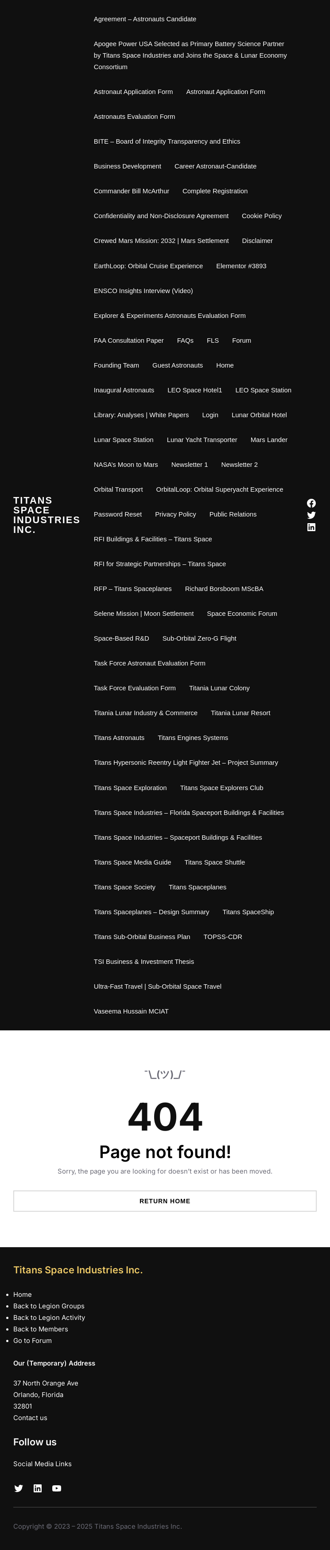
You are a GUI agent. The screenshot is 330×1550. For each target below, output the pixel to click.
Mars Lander (269, 439)
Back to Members (40, 1329)
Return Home (165, 1201)
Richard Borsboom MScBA (224, 588)
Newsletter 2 (239, 464)
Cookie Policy (262, 215)
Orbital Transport (118, 489)
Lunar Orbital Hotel (259, 415)
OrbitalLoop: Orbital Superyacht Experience (219, 489)
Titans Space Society (124, 887)
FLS (213, 340)
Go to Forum (32, 1341)
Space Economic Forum (242, 613)
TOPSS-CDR (223, 936)
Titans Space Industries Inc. (47, 515)
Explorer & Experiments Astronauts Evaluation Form (170, 315)
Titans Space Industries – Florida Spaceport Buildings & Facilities (189, 812)
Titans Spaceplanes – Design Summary (152, 912)
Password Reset (118, 514)
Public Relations (233, 514)
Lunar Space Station (124, 439)
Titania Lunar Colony (219, 688)
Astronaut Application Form (133, 91)
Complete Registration (215, 191)
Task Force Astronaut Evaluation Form (150, 663)
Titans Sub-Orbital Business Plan (142, 936)
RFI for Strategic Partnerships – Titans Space (160, 564)
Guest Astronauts (177, 365)
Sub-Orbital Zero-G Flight (200, 638)
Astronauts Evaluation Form (134, 116)
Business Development (127, 166)
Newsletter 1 (189, 464)
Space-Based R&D (121, 638)
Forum (241, 340)
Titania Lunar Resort (240, 712)
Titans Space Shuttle (215, 862)
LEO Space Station (264, 390)
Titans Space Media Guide (132, 862)
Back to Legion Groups (49, 1306)
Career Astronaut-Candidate (215, 166)
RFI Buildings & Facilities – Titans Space (153, 539)
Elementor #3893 (241, 266)
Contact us (30, 1418)
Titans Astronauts (119, 737)
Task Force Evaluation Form (135, 688)
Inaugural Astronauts (124, 390)
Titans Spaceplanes (197, 887)
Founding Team (116, 365)
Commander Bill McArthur (131, 191)
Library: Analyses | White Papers (141, 415)
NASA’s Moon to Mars (126, 464)
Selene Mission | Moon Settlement (144, 613)
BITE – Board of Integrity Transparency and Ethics (167, 141)
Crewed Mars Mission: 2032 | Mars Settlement (161, 240)
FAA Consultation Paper (129, 340)
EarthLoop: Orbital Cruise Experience (148, 266)
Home (225, 365)
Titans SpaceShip (248, 912)
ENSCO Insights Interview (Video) (143, 290)
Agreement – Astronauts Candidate (145, 19)
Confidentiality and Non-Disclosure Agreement (161, 215)
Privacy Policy (175, 514)
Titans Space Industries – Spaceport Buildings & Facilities (178, 837)
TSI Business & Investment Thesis (144, 961)
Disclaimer (257, 240)
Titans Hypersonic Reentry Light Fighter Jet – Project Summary (186, 762)
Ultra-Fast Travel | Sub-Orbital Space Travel (157, 986)
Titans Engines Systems (193, 737)
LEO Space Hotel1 (194, 390)
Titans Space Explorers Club (222, 787)
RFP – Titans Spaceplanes (133, 588)
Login (210, 415)
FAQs (185, 340)
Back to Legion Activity (49, 1318)
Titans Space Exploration (130, 787)
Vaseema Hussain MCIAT (131, 1011)
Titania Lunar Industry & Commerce (146, 712)
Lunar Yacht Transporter (202, 439)
